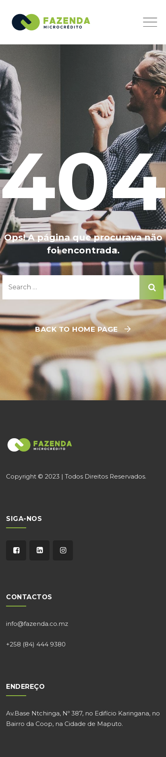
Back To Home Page (76, 329)
